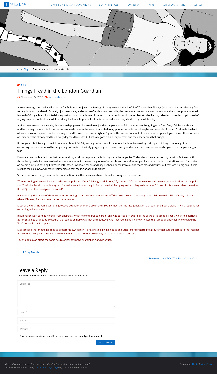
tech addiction (57, 97)
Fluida (195, 364)
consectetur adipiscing (46, 367)
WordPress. (206, 364)
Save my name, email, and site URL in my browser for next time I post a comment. (60, 336)
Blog (26, 69)
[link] (209, 4)
